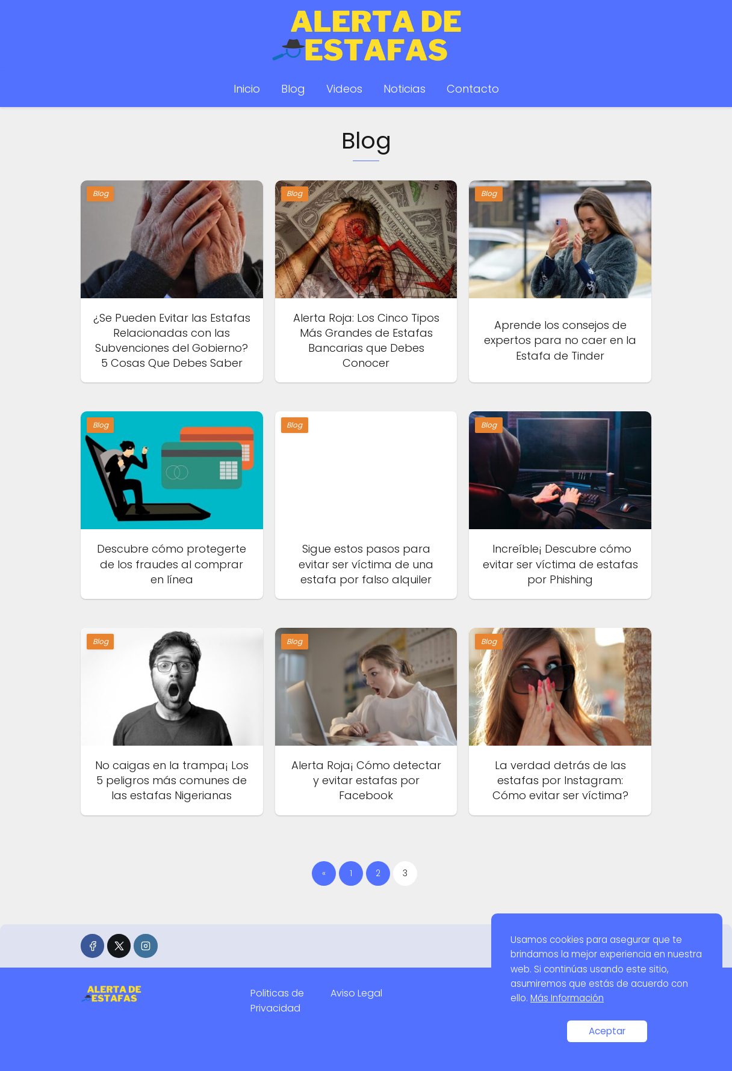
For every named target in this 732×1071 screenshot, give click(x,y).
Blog (293, 88)
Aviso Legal (356, 993)
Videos (344, 88)
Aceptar (607, 1031)
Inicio (247, 88)
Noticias (404, 88)
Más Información (567, 998)
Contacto (473, 88)
